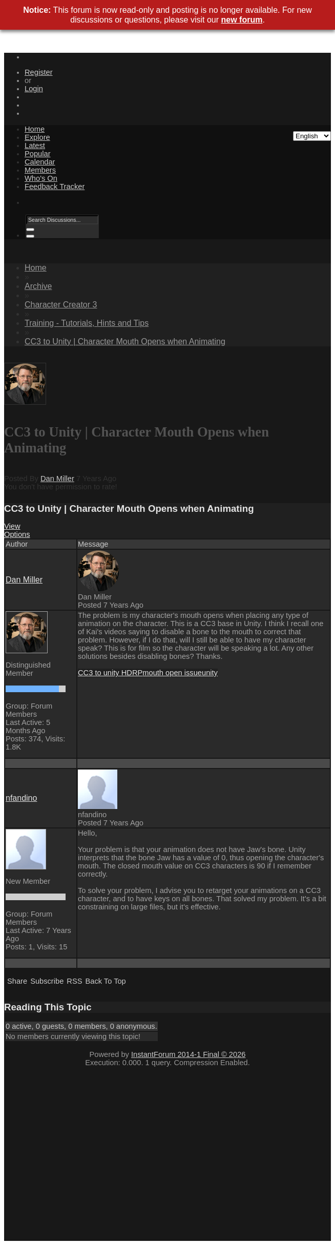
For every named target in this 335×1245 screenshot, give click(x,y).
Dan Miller (57, 478)
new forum (242, 19)
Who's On (41, 178)
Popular (38, 154)
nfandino (21, 798)
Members (40, 170)
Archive (38, 286)
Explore (37, 137)
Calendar (40, 162)
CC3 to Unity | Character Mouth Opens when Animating (125, 341)
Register (39, 72)
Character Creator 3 (61, 304)
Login (34, 89)
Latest (35, 145)
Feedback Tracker (55, 186)
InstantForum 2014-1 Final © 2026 (188, 1054)
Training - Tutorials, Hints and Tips (87, 323)
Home (35, 129)
